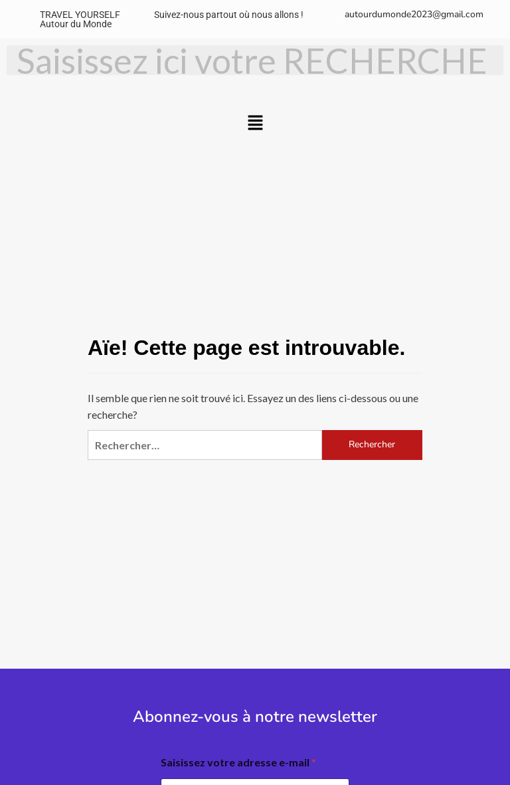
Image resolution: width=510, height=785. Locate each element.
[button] (255, 123)
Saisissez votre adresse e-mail (238, 762)
